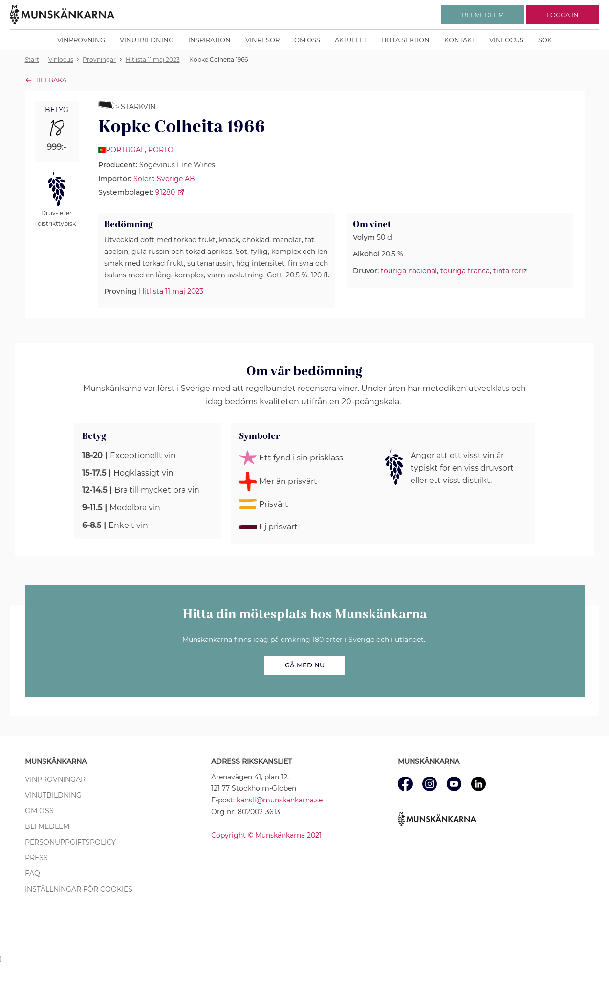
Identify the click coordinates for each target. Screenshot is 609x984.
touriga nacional (409, 270)
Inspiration (209, 40)
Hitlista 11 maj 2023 (171, 291)
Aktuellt (351, 40)
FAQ (32, 873)
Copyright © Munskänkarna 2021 (266, 835)
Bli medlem (47, 826)
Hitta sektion (405, 40)
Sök (545, 40)
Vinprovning (81, 40)
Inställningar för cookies (78, 889)
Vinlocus (506, 40)
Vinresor (262, 40)
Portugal (125, 149)
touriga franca (465, 270)
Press (36, 857)
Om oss (307, 40)
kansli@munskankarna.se (280, 800)
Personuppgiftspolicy (70, 842)
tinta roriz (510, 270)
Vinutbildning (147, 40)
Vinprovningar (55, 779)
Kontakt (459, 40)
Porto (161, 149)
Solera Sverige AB (164, 178)
